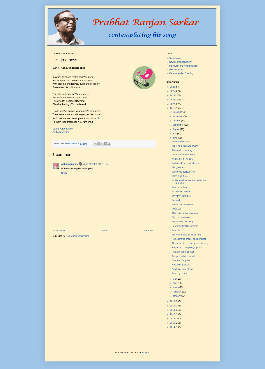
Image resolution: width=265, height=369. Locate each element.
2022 (173, 104)
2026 (173, 87)
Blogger (145, 352)
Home (104, 230)
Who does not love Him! (183, 172)
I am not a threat (180, 187)
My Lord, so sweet (181, 217)
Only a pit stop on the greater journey (190, 243)
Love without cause (181, 141)
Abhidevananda (69, 164)
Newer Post (59, 230)
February (177, 291)
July (175, 133)
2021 (173, 108)
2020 (173, 301)
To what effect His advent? (185, 226)
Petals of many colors (182, 204)
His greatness (179, 167)
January (177, 296)
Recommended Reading (181, 73)
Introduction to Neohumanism (183, 66)
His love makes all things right (186, 234)
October (177, 120)
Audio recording (60, 132)
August (176, 129)
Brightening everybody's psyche (187, 247)
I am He (176, 230)
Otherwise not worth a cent (185, 213)
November (178, 116)
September (178, 125)
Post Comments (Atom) (77, 236)
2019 (173, 305)
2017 (173, 314)
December (178, 112)
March (176, 287)
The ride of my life (181, 260)
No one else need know (183, 154)
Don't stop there (180, 176)
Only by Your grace (181, 196)
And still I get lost (180, 264)
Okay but (176, 208)
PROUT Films (176, 69)
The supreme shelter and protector (189, 239)
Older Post (149, 230)
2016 (173, 318)
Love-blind (177, 200)
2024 (173, 95)
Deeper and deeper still (183, 256)
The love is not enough (183, 252)
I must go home (179, 273)
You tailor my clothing (182, 269)
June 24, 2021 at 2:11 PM (95, 164)
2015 (173, 323)
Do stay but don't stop (182, 221)
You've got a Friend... (182, 159)
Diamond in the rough (182, 150)
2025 (173, 91)
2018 (173, 310)
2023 (173, 99)
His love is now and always (185, 146)
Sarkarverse (175, 58)
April (175, 283)
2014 (173, 327)
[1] (98, 117)
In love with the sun (181, 191)
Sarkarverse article (62, 128)
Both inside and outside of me (186, 163)
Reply (64, 173)
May (175, 279)
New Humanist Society (180, 62)
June (175, 138)
